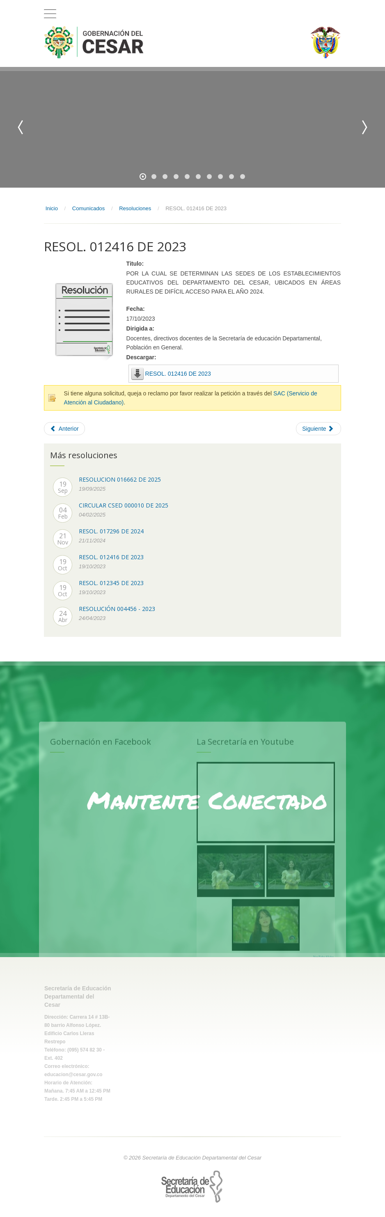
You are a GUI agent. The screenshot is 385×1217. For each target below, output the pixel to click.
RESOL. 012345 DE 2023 (111, 583)
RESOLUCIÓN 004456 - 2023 (117, 609)
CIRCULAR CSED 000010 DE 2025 (123, 505)
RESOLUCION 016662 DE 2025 (120, 479)
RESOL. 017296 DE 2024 (111, 531)
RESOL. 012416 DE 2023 (178, 373)
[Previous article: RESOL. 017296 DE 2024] (64, 428)
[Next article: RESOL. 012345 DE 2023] (318, 428)
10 (242, 176)
